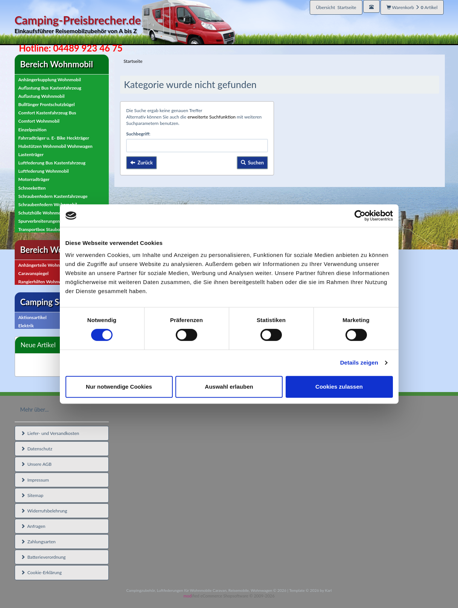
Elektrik (26, 325)
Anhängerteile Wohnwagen (45, 265)
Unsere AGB (36, 464)
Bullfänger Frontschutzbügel (46, 104)
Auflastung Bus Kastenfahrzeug (49, 88)
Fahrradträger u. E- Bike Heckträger (53, 138)
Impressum (35, 480)
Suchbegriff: (138, 134)
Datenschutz (36, 448)
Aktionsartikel (32, 317)
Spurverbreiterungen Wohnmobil (51, 221)
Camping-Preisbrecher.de (125, 24)
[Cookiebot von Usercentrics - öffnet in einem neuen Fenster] (360, 215)
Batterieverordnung (43, 557)
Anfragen (33, 526)
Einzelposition (32, 129)
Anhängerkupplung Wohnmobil (49, 79)
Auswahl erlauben (229, 386)
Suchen (252, 163)
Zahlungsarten (38, 541)
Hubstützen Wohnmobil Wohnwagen (55, 146)
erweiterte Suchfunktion (211, 117)
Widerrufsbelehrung (44, 511)
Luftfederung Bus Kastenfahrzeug (52, 163)
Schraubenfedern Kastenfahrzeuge (53, 196)
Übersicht (336, 7)
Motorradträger (34, 179)
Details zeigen (359, 362)
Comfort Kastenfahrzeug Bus (47, 113)
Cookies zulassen (339, 386)
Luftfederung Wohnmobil (43, 171)
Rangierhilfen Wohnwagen (45, 281)
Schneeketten (32, 188)
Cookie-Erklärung (41, 572)
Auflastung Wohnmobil (41, 96)
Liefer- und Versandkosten (50, 433)
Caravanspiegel (33, 273)
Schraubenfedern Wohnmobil (47, 204)
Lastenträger (31, 154)
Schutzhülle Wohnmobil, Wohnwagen (56, 213)
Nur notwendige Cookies (119, 386)
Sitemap (32, 495)
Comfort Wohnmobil (39, 121)
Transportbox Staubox (40, 229)
